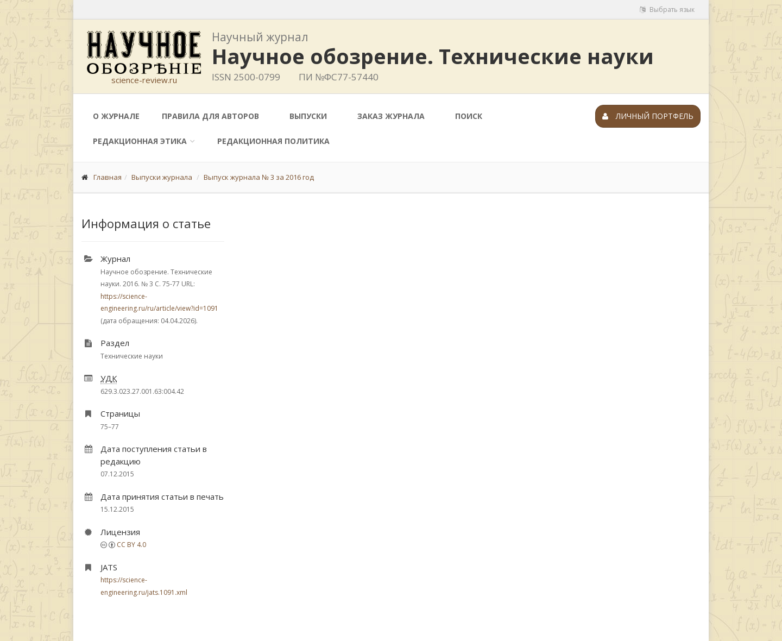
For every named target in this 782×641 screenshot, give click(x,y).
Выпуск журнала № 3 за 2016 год (259, 177)
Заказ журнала (391, 116)
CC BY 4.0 (131, 544)
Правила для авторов (210, 116)
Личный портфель (647, 116)
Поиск (468, 116)
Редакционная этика (140, 141)
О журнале (116, 116)
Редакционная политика (273, 141)
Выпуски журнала (161, 177)
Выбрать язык (667, 9)
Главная (107, 177)
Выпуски (308, 116)
